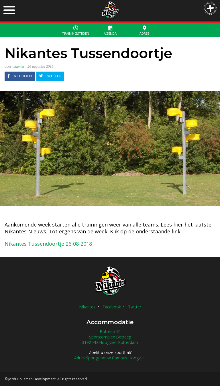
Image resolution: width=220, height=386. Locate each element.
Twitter (134, 307)
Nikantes (87, 307)
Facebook (112, 307)
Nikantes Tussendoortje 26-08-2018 (48, 243)
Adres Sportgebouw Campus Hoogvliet (110, 358)
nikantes (18, 66)
